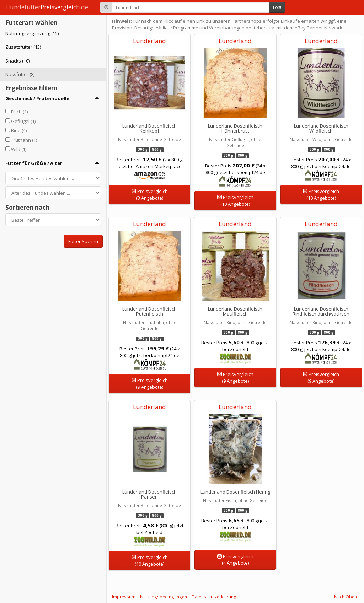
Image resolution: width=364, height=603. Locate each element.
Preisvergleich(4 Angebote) (235, 559)
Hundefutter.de (46, 7)
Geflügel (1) (23, 121)
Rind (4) (19, 130)
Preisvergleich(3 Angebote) (150, 194)
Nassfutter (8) (19, 74)
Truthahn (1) (24, 140)
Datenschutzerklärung (214, 597)
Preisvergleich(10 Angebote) (235, 200)
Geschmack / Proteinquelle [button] (37, 98)
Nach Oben (345, 597)
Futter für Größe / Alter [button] (33, 163)
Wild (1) (18, 149)
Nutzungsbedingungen (163, 597)
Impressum (123, 597)
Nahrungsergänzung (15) (32, 33)
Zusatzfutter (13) (23, 47)
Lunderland (149, 41)
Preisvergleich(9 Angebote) (150, 383)
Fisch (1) (19, 111)
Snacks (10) (17, 61)
